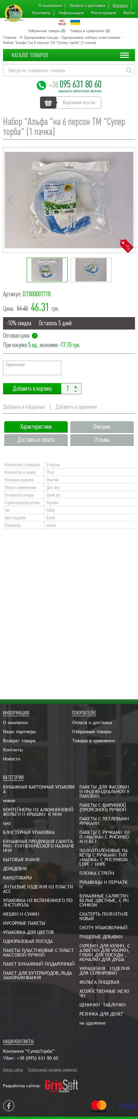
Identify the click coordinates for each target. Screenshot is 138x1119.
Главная (9, 37)
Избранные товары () (46, 31)
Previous (10, 200)
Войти (129, 13)
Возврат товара (19, 740)
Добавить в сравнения (76, 407)
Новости (11, 758)
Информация (71, 13)
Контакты (41, 13)
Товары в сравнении (93, 740)
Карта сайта (13, 1069)
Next (128, 200)
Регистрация (103, 13)
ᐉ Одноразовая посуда (39, 37)
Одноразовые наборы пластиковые (91, 37)
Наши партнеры (19, 731)
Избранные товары (91, 731)
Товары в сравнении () (90, 31)
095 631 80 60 (75, 84)
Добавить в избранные (24, 407)
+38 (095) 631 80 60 (37, 1058)
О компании (50, 5)
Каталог (120, 5)
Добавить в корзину (32, 388)
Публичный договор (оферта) (52, 1069)
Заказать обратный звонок (80, 91)
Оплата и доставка (87, 5)
